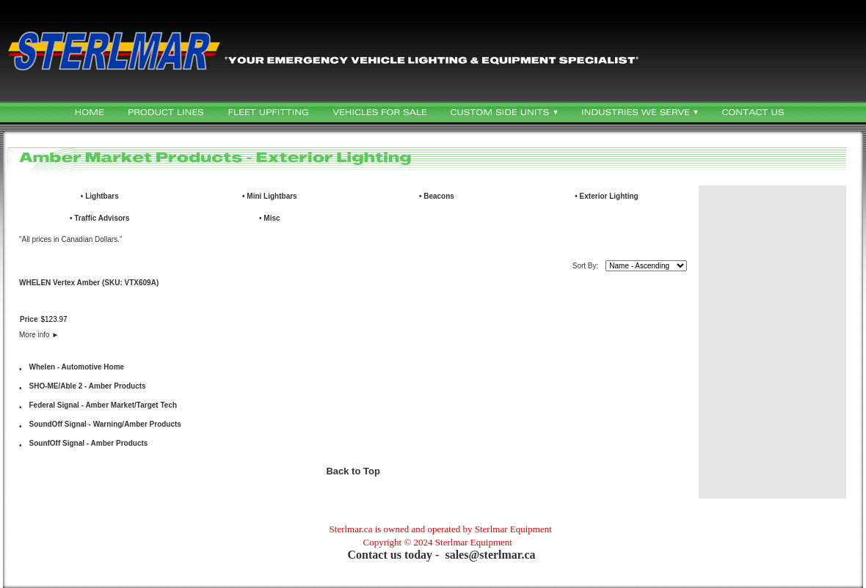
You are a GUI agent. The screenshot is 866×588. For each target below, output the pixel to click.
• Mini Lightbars (269, 196)
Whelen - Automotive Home (77, 367)
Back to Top (352, 471)
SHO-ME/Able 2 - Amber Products (87, 386)
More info (39, 335)
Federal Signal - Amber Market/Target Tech (103, 405)
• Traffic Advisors (100, 218)
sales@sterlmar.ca (490, 554)
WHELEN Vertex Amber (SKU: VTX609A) (89, 283)
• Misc (269, 218)
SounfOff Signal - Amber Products (88, 443)
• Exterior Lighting (606, 196)
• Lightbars (100, 196)
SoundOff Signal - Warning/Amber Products (105, 424)
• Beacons (436, 196)
